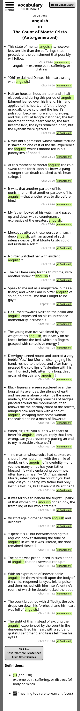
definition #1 (62, 62)
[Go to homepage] (29, 5)
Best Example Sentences (24, 653)
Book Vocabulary (62, 5)
